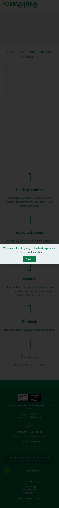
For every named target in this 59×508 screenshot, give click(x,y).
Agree (29, 259)
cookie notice (35, 252)
